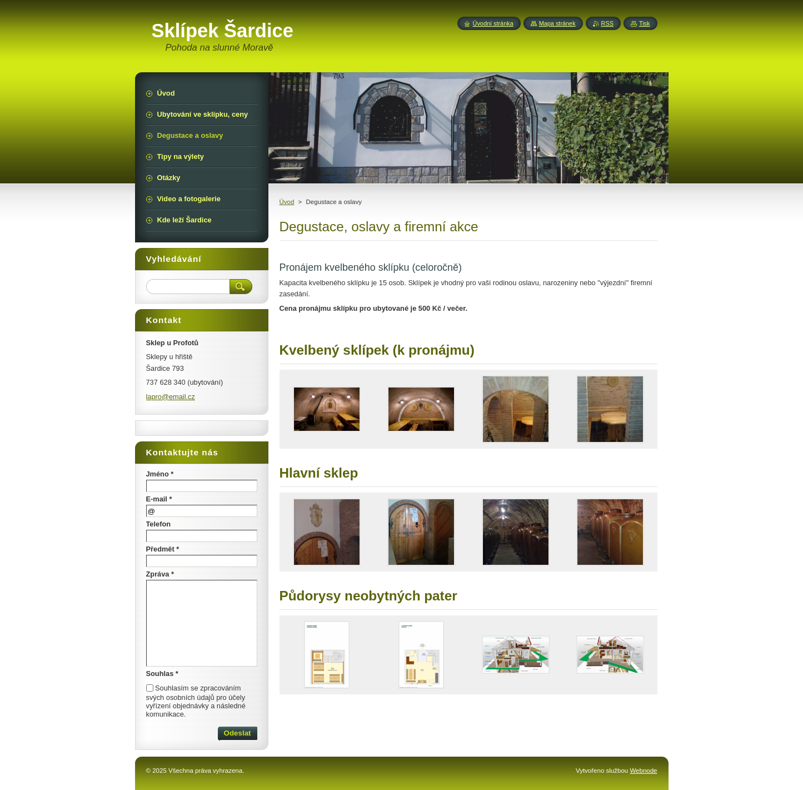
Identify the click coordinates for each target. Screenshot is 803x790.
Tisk (644, 23)
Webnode (643, 770)
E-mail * (159, 499)
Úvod (287, 201)
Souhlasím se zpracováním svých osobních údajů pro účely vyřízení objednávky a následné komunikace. (196, 701)
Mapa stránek (557, 23)
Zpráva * (160, 574)
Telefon (158, 524)
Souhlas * (162, 673)
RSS (607, 23)
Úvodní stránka (493, 23)
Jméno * (160, 474)
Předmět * (162, 549)
